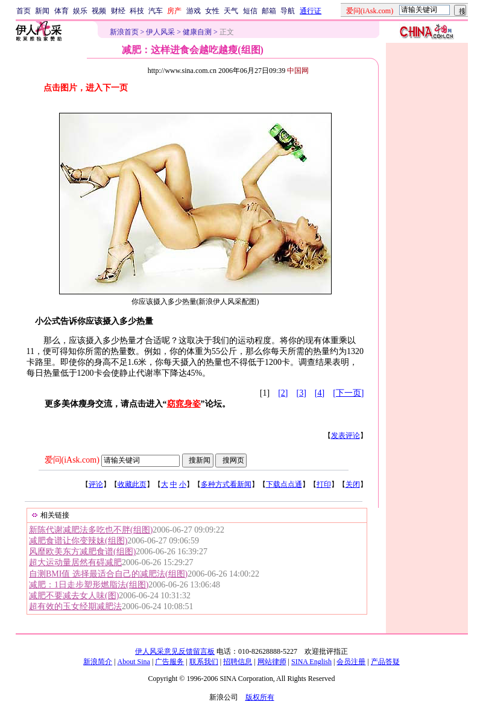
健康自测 (197, 32)
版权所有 (259, 697)
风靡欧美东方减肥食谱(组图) (82, 551)
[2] (283, 392)
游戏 (193, 11)
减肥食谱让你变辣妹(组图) (78, 540)
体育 (61, 11)
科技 (137, 11)
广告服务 (169, 661)
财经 (118, 11)
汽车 (155, 11)
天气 (231, 11)
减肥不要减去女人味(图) (74, 595)
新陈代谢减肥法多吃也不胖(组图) (91, 529)
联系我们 (203, 661)
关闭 (353, 484)
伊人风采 (160, 32)
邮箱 (269, 11)
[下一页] (348, 392)
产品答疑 (385, 661)
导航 (287, 11)
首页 (23, 11)
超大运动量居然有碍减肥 (75, 562)
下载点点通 (284, 484)
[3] (301, 392)
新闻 (42, 11)
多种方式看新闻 (226, 484)
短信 (250, 11)
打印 (324, 484)
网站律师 (271, 661)
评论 (96, 484)
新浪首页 (124, 32)
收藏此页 (132, 484)
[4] (319, 392)
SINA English (311, 661)
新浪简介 (97, 661)
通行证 (310, 11)
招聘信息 (237, 661)
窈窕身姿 (184, 403)
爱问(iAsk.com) (72, 459)
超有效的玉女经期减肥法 (75, 606)
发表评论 (345, 435)
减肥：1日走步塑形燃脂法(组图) (88, 584)
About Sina (134, 661)
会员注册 (350, 661)
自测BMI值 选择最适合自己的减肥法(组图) (108, 573)
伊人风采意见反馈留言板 (175, 651)
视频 (99, 11)
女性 (212, 11)
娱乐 (80, 11)
